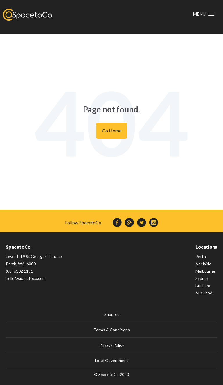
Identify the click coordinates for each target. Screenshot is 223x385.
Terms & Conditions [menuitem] (111, 329)
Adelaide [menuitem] (203, 263)
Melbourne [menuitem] (205, 270)
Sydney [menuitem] (202, 278)
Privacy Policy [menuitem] (111, 345)
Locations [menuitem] (206, 247)
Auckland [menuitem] (203, 292)
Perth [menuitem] (200, 256)
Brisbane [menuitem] (203, 285)
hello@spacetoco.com (26, 278)
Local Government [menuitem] (111, 360)
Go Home (111, 130)
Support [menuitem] (111, 314)
